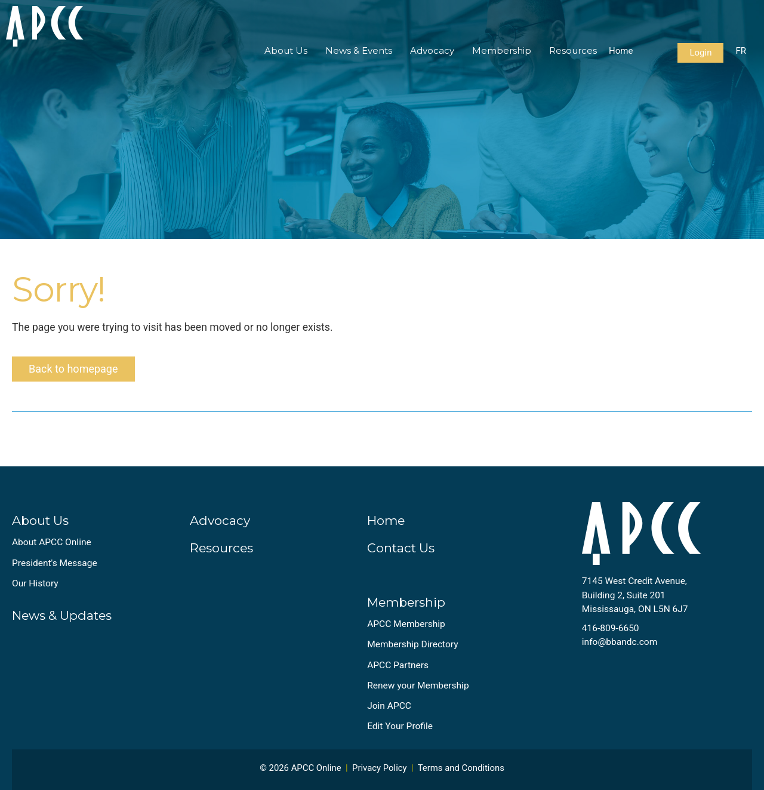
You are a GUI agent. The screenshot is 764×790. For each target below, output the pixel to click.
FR (740, 50)
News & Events (358, 50)
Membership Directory (412, 644)
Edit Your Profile (400, 726)
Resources (573, 50)
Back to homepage (73, 368)
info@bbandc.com (620, 642)
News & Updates (62, 615)
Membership (501, 50)
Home (621, 50)
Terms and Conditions (461, 768)
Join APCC (389, 705)
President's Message (54, 563)
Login (700, 52)
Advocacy (432, 50)
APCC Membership (406, 624)
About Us (285, 50)
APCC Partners (398, 665)
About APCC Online (51, 542)
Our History (35, 583)
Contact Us (401, 547)
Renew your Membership (418, 685)
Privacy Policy (379, 768)
